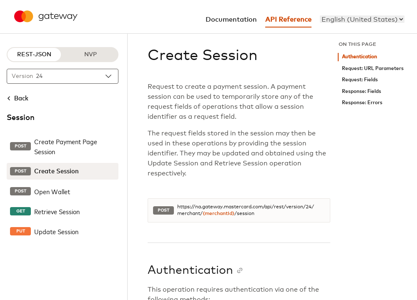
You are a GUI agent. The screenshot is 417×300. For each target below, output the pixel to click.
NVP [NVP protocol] (90, 55)
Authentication (359, 57)
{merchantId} (218, 213)
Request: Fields (360, 79)
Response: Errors (362, 102)
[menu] (362, 19)
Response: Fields (361, 91)
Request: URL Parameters (373, 68)
